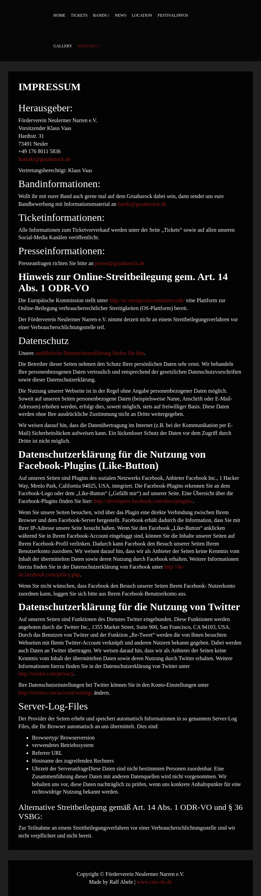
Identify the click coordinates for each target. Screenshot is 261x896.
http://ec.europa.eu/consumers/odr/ (147, 300)
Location (142, 15)
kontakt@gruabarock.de (44, 159)
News (120, 15)
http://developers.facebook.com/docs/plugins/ (143, 501)
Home (59, 15)
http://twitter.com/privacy (45, 674)
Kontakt (87, 46)
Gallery (62, 46)
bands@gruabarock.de (142, 204)
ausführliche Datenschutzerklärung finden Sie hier (89, 353)
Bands (100, 15)
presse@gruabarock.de (119, 263)
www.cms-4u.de (154, 882)
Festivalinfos (173, 15)
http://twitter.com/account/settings (55, 693)
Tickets (79, 15)
